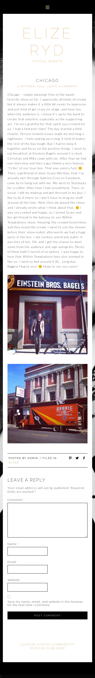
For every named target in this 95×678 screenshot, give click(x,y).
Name (13, 544)
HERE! (61, 648)
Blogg (14, 462)
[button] (47, 7)
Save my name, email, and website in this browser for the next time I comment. (45, 603)
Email (12, 562)
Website (13, 580)
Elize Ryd (47, 42)
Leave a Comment (62, 86)
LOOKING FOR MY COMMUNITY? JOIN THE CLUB (48, 646)
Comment (15, 500)
